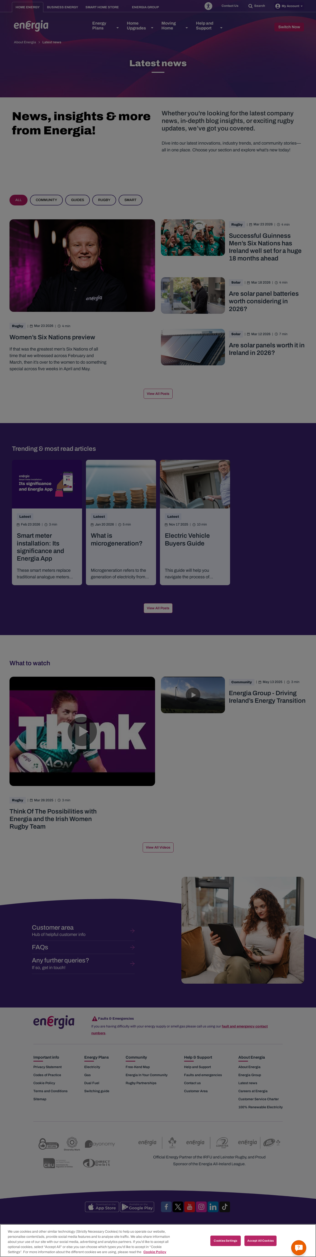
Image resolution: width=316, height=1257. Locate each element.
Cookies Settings (225, 1245)
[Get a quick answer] (298, 1247)
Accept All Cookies (260, 1245)
